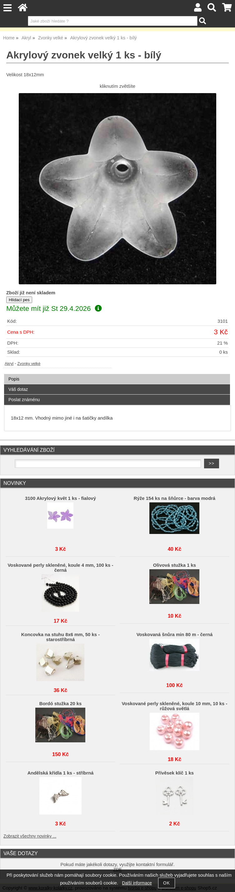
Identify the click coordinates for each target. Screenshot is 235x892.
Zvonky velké (28, 363)
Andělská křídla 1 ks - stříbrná (61, 772)
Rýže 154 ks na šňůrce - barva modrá (174, 498)
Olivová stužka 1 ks (174, 565)
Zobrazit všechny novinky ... (29, 836)
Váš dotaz (18, 389)
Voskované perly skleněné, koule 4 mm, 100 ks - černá (60, 568)
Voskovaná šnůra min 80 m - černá (175, 634)
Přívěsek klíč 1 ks (174, 772)
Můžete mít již (54, 308)
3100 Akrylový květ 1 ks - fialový (60, 498)
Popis (13, 378)
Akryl (9, 363)
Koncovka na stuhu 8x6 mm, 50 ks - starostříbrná (60, 637)
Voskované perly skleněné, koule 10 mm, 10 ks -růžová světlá (175, 706)
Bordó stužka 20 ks (60, 703)
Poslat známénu (24, 399)
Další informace (137, 883)
